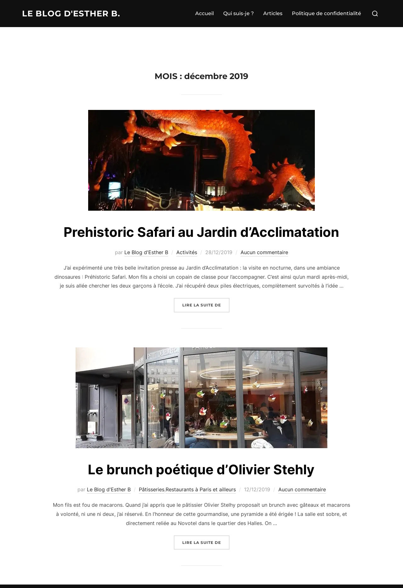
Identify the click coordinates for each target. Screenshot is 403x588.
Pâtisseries (151, 489)
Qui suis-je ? (238, 13)
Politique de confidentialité (326, 13)
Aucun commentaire (264, 252)
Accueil (204, 13)
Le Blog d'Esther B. (71, 14)
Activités (186, 252)
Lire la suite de (206, 304)
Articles (272, 13)
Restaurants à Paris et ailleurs (201, 489)
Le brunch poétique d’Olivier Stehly (201, 469)
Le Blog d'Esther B (146, 252)
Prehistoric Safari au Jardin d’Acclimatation (201, 232)
